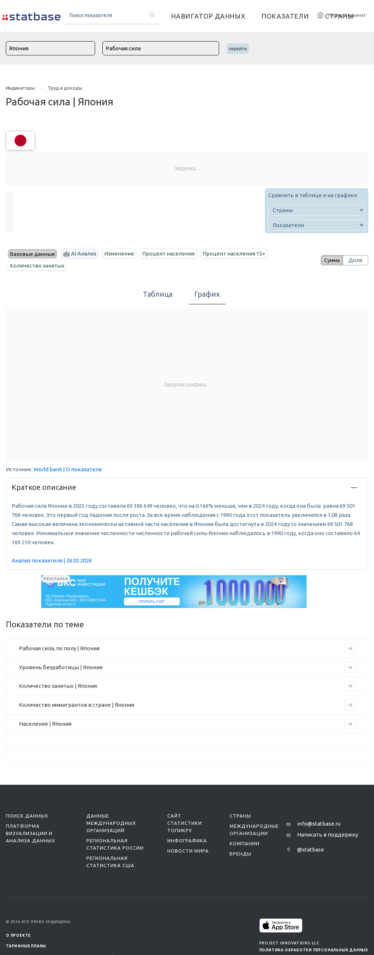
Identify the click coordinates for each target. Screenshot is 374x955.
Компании (245, 843)
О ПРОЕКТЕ (18, 935)
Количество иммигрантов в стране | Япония (76, 705)
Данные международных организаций (111, 823)
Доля (355, 260)
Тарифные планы (26, 946)
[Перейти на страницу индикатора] (349, 648)
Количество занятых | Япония (58, 686)
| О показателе (82, 469)
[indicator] (316, 225)
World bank (48, 469)
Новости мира (188, 850)
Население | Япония (45, 724)
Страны (240, 815)
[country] (316, 210)
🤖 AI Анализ (79, 253)
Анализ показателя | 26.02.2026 (52, 560)
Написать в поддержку (327, 834)
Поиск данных (27, 815)
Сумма (329, 260)
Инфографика (187, 840)
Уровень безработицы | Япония (60, 667)
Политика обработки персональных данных (313, 950)
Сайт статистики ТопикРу (184, 823)
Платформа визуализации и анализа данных (30, 833)
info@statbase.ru (318, 823)
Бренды (241, 853)
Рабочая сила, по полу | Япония (59, 648)
